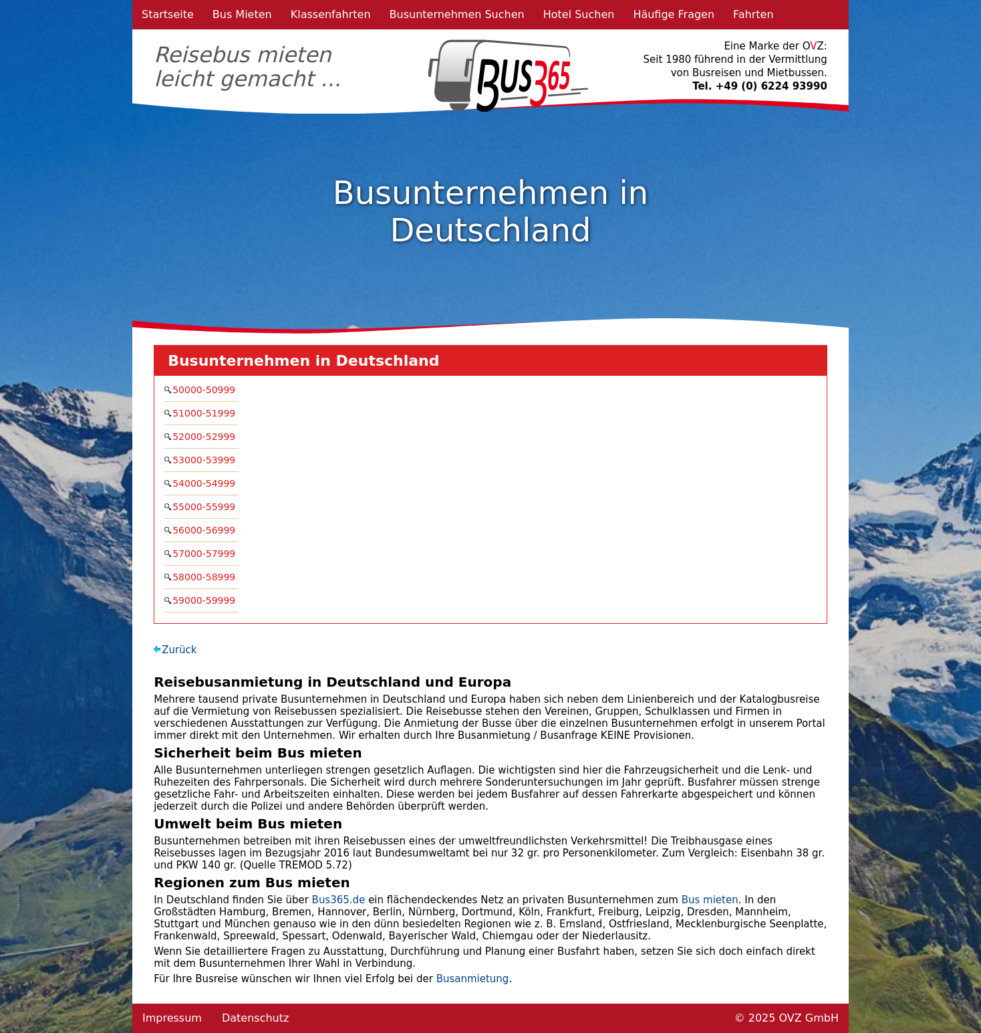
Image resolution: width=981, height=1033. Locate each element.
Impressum (172, 1018)
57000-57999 (205, 553)
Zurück (179, 650)
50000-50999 (205, 389)
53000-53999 (205, 460)
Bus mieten (710, 900)
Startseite (168, 14)
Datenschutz (255, 1018)
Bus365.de (339, 900)
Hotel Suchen (579, 14)
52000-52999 (205, 436)
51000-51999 (205, 413)
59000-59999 (205, 600)
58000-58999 (205, 577)
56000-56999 (205, 530)
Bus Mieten (242, 14)
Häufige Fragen (673, 14)
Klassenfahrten (331, 14)
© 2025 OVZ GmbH (786, 1018)
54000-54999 (205, 483)
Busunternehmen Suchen (457, 14)
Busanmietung (472, 979)
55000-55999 (205, 506)
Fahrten (753, 14)
